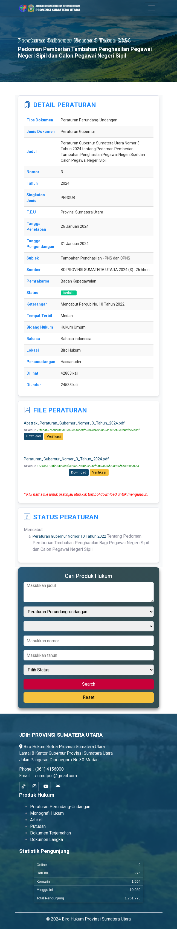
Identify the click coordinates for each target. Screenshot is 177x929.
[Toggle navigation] (151, 7)
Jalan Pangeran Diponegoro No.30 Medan (58, 759)
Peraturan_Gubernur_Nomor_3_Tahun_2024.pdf (66, 459)
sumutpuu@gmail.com (56, 775)
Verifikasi (54, 436)
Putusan (38, 826)
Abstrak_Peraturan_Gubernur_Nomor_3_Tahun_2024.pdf (74, 423)
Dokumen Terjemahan (50, 833)
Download (33, 436)
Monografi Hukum (47, 813)
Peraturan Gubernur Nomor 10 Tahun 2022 (70, 536)
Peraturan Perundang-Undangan (60, 806)
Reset (88, 697)
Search (88, 684)
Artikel (36, 819)
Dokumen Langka (46, 839)
